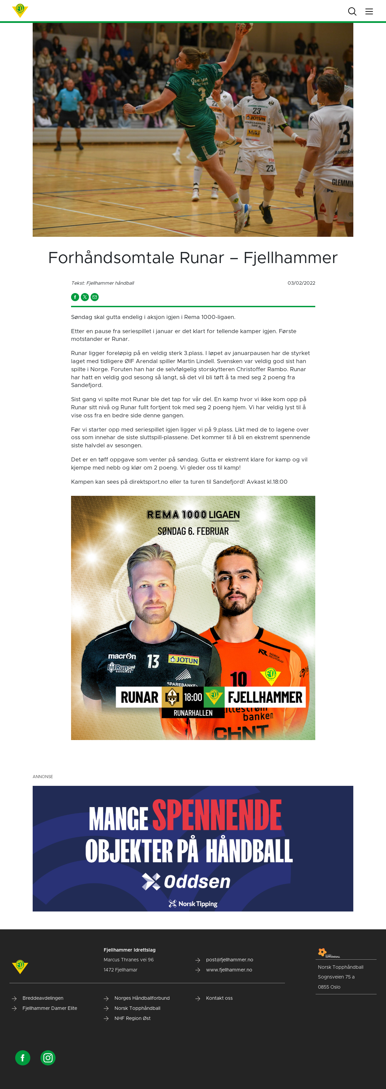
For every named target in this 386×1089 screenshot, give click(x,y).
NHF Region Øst (127, 1018)
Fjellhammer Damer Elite (44, 1008)
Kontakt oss (214, 998)
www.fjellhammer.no (223, 970)
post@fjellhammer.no (224, 960)
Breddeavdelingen (37, 998)
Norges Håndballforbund (137, 998)
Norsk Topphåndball (132, 1008)
